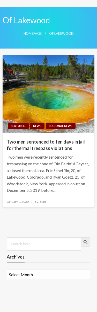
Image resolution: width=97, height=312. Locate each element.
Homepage (33, 34)
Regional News (60, 125)
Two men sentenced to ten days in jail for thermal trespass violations (46, 145)
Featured (18, 125)
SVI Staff (40, 202)
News (37, 125)
